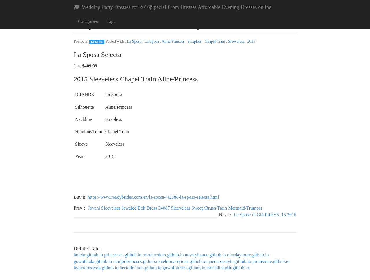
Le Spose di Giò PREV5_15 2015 (265, 214)
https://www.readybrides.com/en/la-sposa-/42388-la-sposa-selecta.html (153, 197)
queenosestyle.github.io (229, 261)
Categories (88, 21)
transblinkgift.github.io (227, 267)
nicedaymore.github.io (248, 254)
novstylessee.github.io (205, 254)
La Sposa (97, 41)
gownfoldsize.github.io (184, 267)
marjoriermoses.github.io (136, 261)
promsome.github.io (271, 261)
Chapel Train (215, 41)
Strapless (195, 41)
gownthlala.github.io (93, 261)
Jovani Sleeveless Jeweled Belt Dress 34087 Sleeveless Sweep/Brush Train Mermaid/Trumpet (175, 208)
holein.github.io (88, 254)
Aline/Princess (174, 41)
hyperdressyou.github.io (96, 267)
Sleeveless (236, 41)
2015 (251, 41)
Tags (110, 21)
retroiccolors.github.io (163, 254)
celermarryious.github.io (183, 261)
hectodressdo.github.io (141, 267)
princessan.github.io (122, 254)
